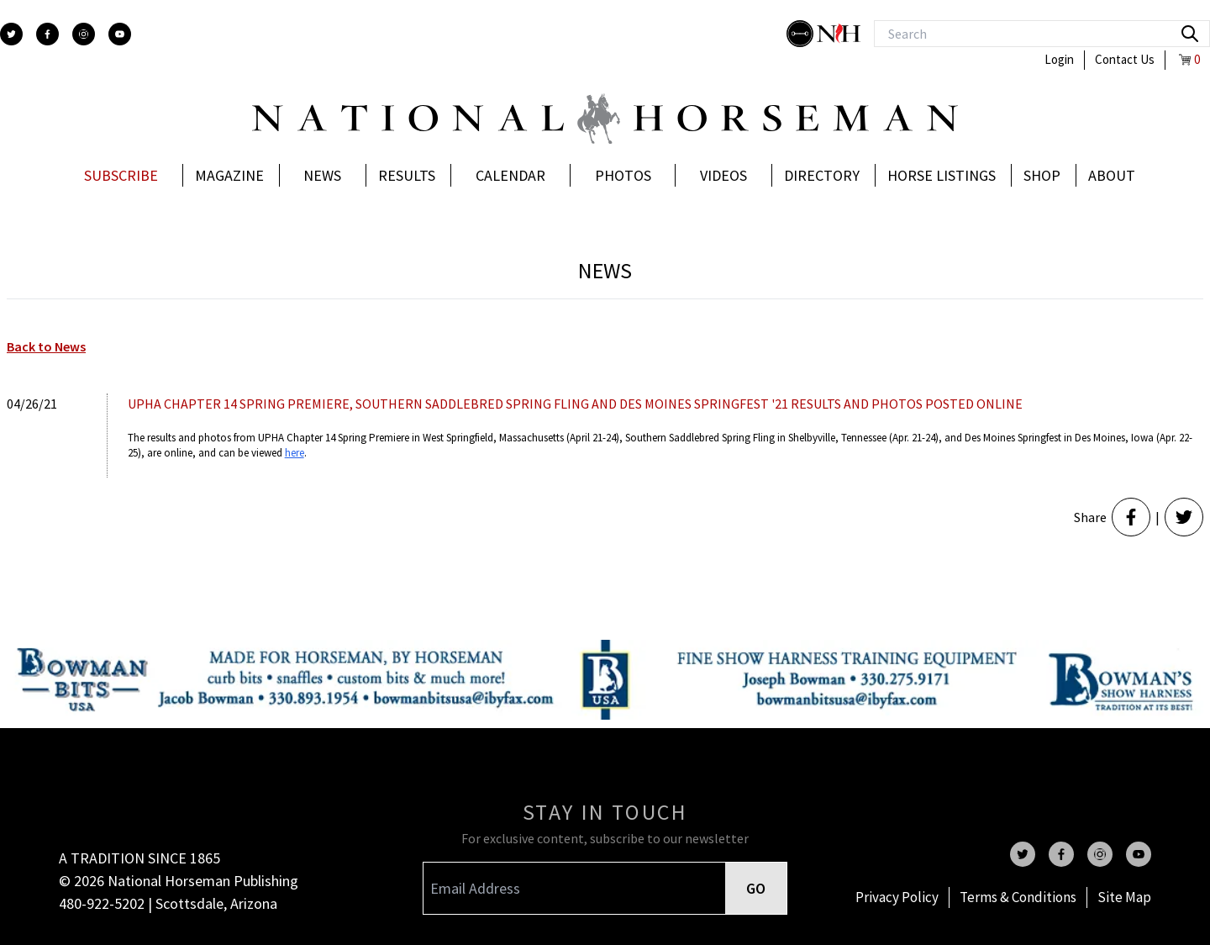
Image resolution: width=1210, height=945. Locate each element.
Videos (723, 175)
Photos (623, 175)
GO (755, 888)
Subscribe (121, 175)
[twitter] (11, 34)
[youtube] (119, 34)
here (294, 453)
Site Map (1124, 897)
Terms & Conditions (1018, 897)
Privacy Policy (897, 897)
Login (1059, 59)
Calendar (510, 175)
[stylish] (801, 33)
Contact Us (1125, 59)
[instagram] (83, 34)
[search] (1189, 33)
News (322, 175)
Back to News (46, 346)
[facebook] (47, 34)
